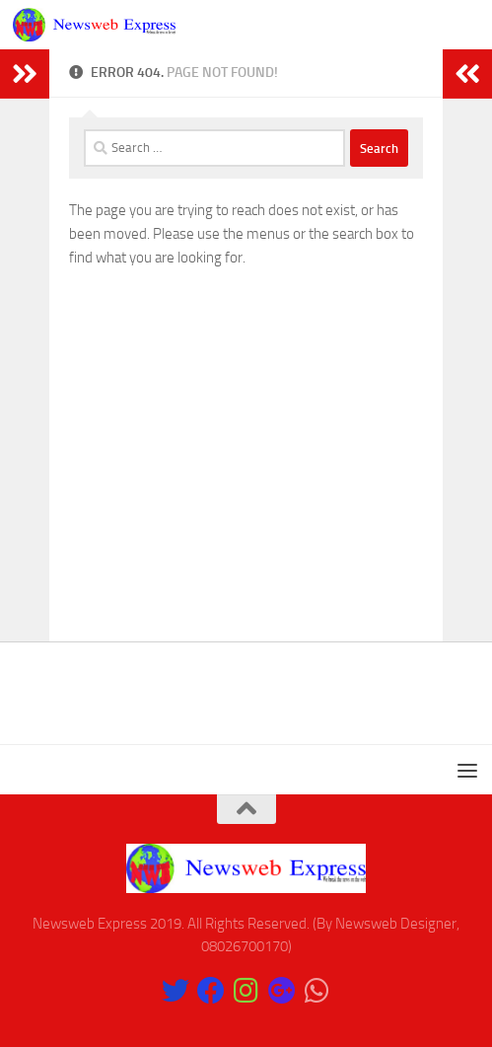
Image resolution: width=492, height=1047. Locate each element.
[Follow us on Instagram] (246, 991)
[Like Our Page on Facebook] (211, 991)
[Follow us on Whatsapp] (317, 991)
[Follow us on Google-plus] (282, 991)
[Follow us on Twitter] (175, 991)
